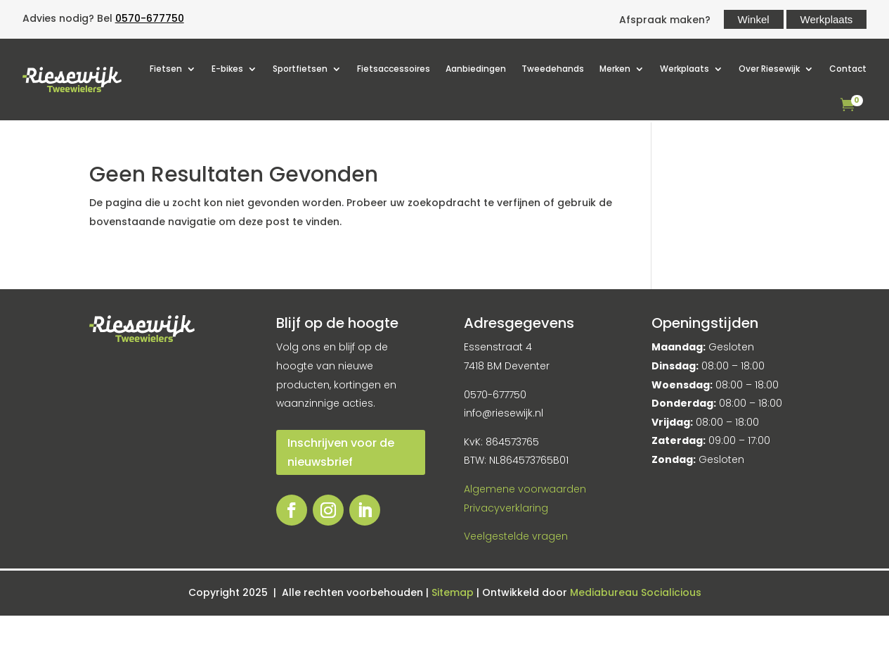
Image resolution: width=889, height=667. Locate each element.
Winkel (754, 19)
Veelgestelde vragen (516, 536)
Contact (848, 69)
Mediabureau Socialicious (635, 592)
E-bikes (227, 69)
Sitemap (453, 592)
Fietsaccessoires (393, 69)
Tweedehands (552, 69)
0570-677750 (149, 18)
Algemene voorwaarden (525, 489)
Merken (614, 69)
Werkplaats (826, 19)
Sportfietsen (300, 69)
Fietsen (166, 69)
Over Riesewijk (769, 69)
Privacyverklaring (506, 508)
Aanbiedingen (476, 69)
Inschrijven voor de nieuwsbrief (340, 452)
